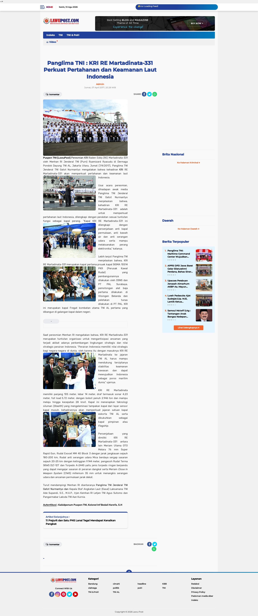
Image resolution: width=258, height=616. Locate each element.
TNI (61, 35)
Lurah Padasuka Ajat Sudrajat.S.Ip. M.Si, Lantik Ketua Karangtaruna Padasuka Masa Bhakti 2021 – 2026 (180, 298)
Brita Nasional (173, 154)
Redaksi (195, 584)
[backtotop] (129, 573)
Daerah (167, 220)
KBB (164, 584)
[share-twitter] (149, 94)
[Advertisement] (188, 125)
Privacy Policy (198, 592)
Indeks (50, 35)
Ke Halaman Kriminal (188, 162)
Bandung (92, 584)
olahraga (92, 588)
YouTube (78, 596)
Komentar (52, 94)
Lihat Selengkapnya (188, 327)
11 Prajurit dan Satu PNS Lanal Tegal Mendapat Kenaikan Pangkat (81, 522)
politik (116, 588)
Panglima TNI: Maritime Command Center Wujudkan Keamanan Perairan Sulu (179, 253)
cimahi (116, 584)
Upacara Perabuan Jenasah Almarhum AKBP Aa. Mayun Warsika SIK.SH (178, 283)
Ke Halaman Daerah (188, 229)
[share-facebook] (144, 94)
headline (142, 584)
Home (49, 7)
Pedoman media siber (202, 596)
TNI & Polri (73, 35)
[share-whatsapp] (154, 94)
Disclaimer (196, 588)
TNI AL (116, 592)
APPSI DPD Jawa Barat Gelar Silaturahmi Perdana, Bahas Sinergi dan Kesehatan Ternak (180, 268)
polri (140, 588)
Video (52, 42)
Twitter (71, 596)
